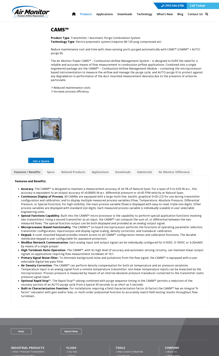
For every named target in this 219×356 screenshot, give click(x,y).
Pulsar (121, 322)
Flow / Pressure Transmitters (29, 285)
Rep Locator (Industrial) (130, 285)
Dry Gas (73, 285)
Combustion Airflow (23, 326)
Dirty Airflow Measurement (27, 330)
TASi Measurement (128, 330)
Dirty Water (75, 297)
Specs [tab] (51, 103)
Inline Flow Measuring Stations (29, 297)
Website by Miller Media (70, 346)
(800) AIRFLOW (177, 313)
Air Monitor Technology (81, 317)
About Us (172, 285)
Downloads (124, 289)
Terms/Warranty (176, 301)
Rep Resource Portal (129, 297)
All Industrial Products (24, 310)
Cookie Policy (92, 346)
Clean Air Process (22, 322)
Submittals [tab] (144, 103)
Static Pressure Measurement (29, 301)
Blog (120, 293)
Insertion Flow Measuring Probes (30, 293)
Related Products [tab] (73, 103)
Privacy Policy (109, 346)
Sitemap (174, 346)
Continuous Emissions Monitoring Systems (35, 306)
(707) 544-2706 (174, 3)
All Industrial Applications (26, 334)
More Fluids (75, 306)
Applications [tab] (100, 103)
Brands (171, 293)
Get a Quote (41, 86)
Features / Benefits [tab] (27, 103)
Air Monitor (124, 309)
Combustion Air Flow (24, 289)
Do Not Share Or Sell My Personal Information (143, 346)
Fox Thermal (124, 313)
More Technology (78, 326)
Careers (171, 297)
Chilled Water (76, 301)
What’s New (173, 289)
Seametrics (124, 326)
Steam (72, 289)
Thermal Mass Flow (79, 322)
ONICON (122, 317)
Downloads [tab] (123, 103)
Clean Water (75, 293)
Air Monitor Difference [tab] (174, 103)
